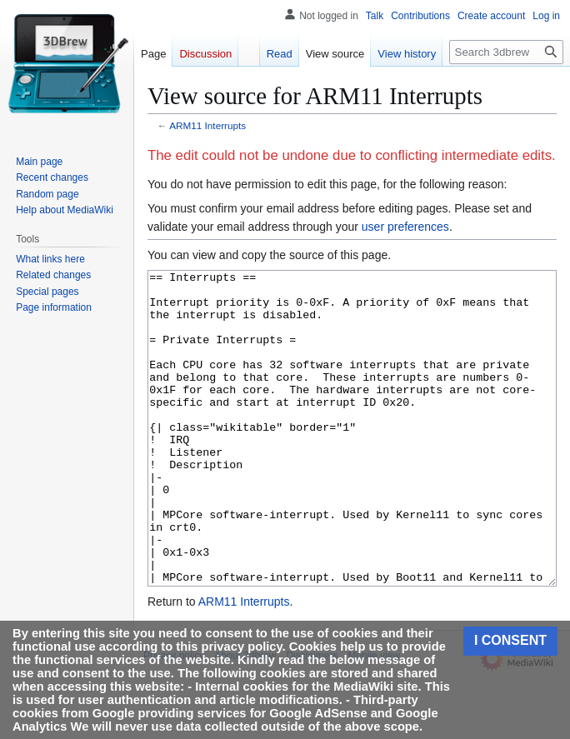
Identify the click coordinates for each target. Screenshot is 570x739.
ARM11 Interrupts (207, 125)
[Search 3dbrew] (506, 52)
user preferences (405, 226)
